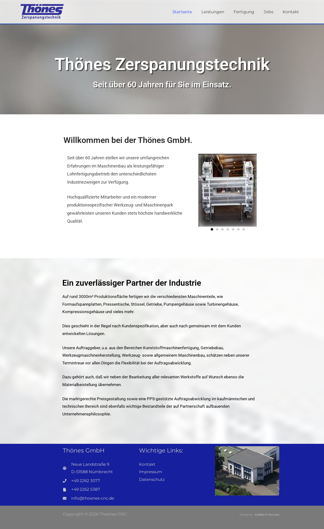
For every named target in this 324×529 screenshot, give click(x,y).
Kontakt (291, 11)
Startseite (187, 11)
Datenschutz (152, 479)
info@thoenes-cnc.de (93, 498)
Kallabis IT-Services (267, 514)
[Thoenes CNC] (42, 11)
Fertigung (246, 11)
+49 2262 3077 (85, 480)
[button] (212, 229)
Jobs (270, 11)
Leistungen (216, 11)
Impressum (150, 471)
